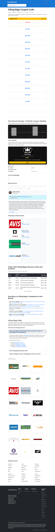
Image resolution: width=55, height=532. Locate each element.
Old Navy (10, 467)
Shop (27, 162)
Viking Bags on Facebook (20, 345)
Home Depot (24, 466)
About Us (20, 491)
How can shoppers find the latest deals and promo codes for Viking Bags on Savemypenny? (26, 331)
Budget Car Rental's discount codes (30, 306)
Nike (9, 471)
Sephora (10, 479)
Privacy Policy (35, 530)
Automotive (13, 12)
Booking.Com (37, 471)
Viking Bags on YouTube (20, 343)
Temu (22, 471)
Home (9, 12)
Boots (36, 467)
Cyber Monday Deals (43, 512)
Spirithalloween (24, 481)
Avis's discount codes (16, 303)
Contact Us (27, 491)
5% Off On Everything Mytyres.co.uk (31, 314)
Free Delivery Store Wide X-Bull (27, 308)
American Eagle (11, 475)
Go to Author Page (13, 198)
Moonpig (37, 464)
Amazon (9, 466)
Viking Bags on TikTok (18, 342)
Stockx (36, 474)
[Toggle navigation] (46, 2)
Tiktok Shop (23, 469)
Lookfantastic (37, 475)
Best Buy (10, 474)
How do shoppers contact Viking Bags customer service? (24, 354)
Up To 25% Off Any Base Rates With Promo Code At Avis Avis (32, 301)
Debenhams (10, 477)
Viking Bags (26, 335)
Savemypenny (12, 2)
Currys (36, 469)
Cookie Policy (34, 491)
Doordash (10, 464)
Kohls (9, 469)
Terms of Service (43, 530)
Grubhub (23, 475)
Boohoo (36, 477)
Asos (9, 481)
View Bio (11, 212)
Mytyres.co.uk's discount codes (15, 315)
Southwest (37, 466)
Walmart (23, 467)
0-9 (29, 188)
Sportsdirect (37, 479)
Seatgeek (23, 477)
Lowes (22, 479)
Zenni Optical (37, 481)
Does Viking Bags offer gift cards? (18, 350)
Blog (19, 493)
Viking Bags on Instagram (21, 346)
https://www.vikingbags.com (27, 155)
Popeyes (23, 474)
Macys (22, 464)
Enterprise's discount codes (22, 312)
